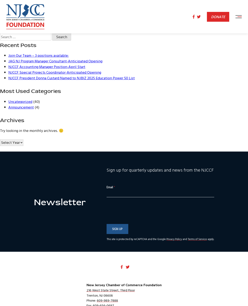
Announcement (21, 107)
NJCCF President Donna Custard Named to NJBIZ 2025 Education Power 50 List (71, 78)
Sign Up (117, 229)
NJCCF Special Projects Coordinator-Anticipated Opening (54, 72)
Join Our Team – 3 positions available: (38, 55)
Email (111, 187)
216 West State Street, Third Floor (111, 290)
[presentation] (138, 219)
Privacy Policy (174, 239)
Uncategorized (20, 101)
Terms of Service (197, 239)
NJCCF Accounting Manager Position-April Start (46, 67)
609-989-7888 (107, 300)
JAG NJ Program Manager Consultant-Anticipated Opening (55, 61)
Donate (218, 17)
